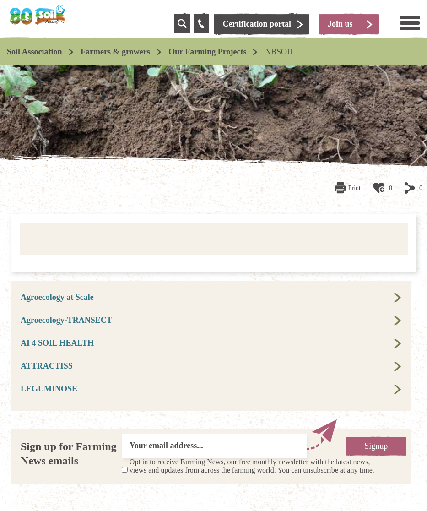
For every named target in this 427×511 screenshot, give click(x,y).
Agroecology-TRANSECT (66, 320)
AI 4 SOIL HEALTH (57, 343)
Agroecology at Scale (57, 297)
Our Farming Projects (207, 51)
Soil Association (34, 51)
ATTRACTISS (47, 366)
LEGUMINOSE (49, 389)
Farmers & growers (115, 51)
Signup (376, 446)
